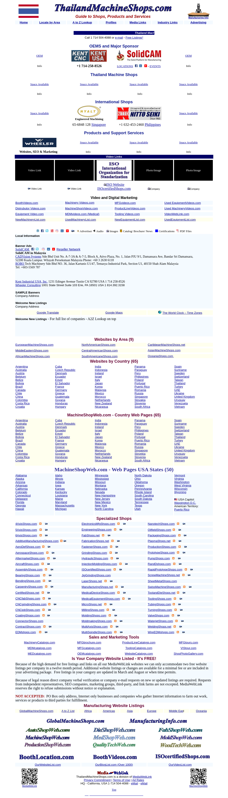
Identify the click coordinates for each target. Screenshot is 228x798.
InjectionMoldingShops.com (99, 564)
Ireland (99, 373)
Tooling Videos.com (127, 214)
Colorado (21, 492)
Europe (151, 711)
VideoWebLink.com (176, 214)
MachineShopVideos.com (81, 208)
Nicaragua (101, 406)
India (98, 366)
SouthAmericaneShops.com (100, 356)
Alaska (19, 478)
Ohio (138, 478)
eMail (134, 783)
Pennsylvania (143, 488)
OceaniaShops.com (160, 356)
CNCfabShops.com (27, 598)
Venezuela (181, 403)
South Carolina (144, 495)
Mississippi (102, 478)
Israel (98, 376)
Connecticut (23, 495)
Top (114, 789)
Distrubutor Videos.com (30, 208)
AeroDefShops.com (28, 546)
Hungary (60, 406)
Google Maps (113, 312)
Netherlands (102, 400)
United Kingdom (184, 396)
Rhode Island (143, 492)
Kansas (60, 488)
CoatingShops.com (27, 615)
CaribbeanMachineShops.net (166, 344)
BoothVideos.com (26, 203)
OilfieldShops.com (159, 529)
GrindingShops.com (94, 552)
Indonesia (101, 370)
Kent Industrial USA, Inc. (31, 281)
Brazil (19, 386)
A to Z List (68, 711)
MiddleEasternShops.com (31, 350)
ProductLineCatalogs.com (138, 642)
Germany (61, 390)
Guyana (60, 400)
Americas (109, 711)
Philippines (153, 124)
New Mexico (103, 502)
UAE (177, 390)
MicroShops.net (92, 604)
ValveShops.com (158, 615)
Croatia (20, 406)
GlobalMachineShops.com (36, 711)
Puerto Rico (142, 386)
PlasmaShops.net (159, 541)
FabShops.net (91, 535)
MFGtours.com (188, 642)
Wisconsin (180, 488)
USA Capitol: (186, 499)
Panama (140, 366)
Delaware (21, 498)
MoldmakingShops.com (97, 621)
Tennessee (142, 502)
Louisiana (61, 495)
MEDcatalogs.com (39, 653)
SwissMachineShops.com (164, 587)
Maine (59, 498)
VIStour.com (188, 648)
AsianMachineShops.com (164, 350)
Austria (19, 373)
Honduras (61, 403)
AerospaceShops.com (29, 552)
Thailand (179, 383)
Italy (97, 380)
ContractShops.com (28, 626)
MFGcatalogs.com (89, 648)
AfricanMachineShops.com (32, 356)
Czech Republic (65, 370)
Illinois (59, 478)
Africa (88, 711)
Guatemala (62, 396)
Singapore (98, 124)
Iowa (58, 485)
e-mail (119, 37)
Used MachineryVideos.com (182, 208)
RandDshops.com (159, 564)
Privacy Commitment (97, 780)
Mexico (99, 393)
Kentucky (61, 492)
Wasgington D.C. (185, 502)
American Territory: (186, 506)
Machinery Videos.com (79, 202)
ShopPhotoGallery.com (188, 653)
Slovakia (140, 400)
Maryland (61, 502)
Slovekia (140, 453)
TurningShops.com (160, 610)
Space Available (39, 84)
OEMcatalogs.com (89, 653)
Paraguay (141, 370)
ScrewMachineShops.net (164, 575)
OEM (39, 55)
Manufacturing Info (199, 18)
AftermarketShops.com (30, 558)
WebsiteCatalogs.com (139, 653)
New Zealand (103, 403)
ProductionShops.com (162, 546)
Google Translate (48, 312)
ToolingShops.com (159, 598)
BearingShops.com (27, 575)
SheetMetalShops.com (162, 581)
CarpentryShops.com (29, 586)
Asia (130, 711)
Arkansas (21, 485)
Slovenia (140, 403)
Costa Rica (22, 403)
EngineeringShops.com (97, 529)
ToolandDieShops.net (161, 592)
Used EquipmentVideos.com (182, 203)
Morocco (100, 396)
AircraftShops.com (27, 564)
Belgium (20, 376)
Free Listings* (134, 37)
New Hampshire (105, 495)
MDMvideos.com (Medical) (82, 214)
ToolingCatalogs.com (138, 648)
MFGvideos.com (125, 203)
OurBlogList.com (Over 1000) (114, 764)
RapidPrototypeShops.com (165, 569)
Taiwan (178, 380)
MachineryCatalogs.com (39, 642)
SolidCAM (22, 249)
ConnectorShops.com (29, 621)
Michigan (61, 509)
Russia (139, 393)
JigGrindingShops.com (96, 575)
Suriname (180, 370)
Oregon (139, 485)
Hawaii (19, 509)
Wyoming (180, 492)
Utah (138, 509)
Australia (21, 370)
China (19, 396)
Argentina (21, 366)
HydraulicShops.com (95, 558)
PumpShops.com (159, 558)
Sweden (179, 373)
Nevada (100, 492)
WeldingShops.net (159, 626)
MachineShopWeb (198, 786)
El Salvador (62, 383)
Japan (99, 383)
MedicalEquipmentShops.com (101, 598)
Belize (19, 380)
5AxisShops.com (26, 529)
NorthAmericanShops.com (99, 344)
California (21, 488)
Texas (138, 505)
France (59, 386)
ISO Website (115, 184)
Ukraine (179, 393)
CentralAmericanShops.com (100, 350)
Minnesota (101, 475)
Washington (181, 482)
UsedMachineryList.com (80, 219)
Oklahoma (141, 482)
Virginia (179, 478)
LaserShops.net (92, 581)
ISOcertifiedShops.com (114, 188)
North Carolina (104, 509)
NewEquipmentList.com (130, 219)
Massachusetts (65, 505)
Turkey (178, 386)
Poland (139, 380)
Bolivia (19, 383)
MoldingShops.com (94, 615)
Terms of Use (121, 780)
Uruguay (179, 400)
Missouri (100, 482)
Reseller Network (69, 249)
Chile (18, 393)
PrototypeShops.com (161, 552)
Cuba (58, 366)
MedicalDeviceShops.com (98, 592)
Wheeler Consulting (28, 285)
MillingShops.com (93, 610)
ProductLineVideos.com (130, 208)
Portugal (140, 383)
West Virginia (182, 485)
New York (101, 505)
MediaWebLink (29, 786)
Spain (178, 366)
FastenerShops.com (95, 546)
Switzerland (181, 376)
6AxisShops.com (26, 535)
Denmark (61, 373)
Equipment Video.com (29, 214)
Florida (19, 502)
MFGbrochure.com (89, 642)
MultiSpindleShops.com (97, 632)
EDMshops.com (25, 632)
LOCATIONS (125, 66)
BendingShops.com (28, 581)
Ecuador (60, 376)
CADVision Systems (28, 256)
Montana (100, 485)
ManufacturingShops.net (97, 587)
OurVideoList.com (180, 764)
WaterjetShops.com (160, 621)
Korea (99, 386)
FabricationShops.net (95, 541)
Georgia (20, 505)
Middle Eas (176, 711)
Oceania (201, 711)
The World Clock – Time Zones (182, 312)
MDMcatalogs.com (39, 648)
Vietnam (179, 406)
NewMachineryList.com (30, 219)
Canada (20, 390)
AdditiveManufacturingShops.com (37, 541)
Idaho (58, 475)
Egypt (58, 380)
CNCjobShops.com (27, 610)
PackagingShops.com (162, 535)
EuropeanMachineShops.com (34, 344)
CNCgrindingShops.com (30, 604)
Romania (140, 390)
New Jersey (102, 498)
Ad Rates (138, 780)
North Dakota (143, 475)
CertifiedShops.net (27, 592)
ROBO (20, 263)
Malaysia (100, 390)
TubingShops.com (159, 604)
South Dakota (143, 498)
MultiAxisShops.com (95, 626)
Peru (138, 373)
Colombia (21, 400)
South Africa (142, 406)
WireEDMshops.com (161, 632)
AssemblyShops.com (28, 569)
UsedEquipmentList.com (180, 219)
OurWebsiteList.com (48, 764)
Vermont (179, 475)
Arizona (20, 482)
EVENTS (155, 66)
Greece (60, 393)
